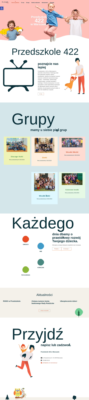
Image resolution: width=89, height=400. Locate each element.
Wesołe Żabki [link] (44, 196)
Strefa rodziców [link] (35, 2)
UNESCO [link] (26, 244)
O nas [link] (22, 2)
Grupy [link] (28, 2)
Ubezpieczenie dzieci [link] (68, 301)
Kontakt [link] (52, 2)
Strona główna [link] (15, 2)
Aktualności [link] (45, 2)
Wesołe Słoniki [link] (72, 152)
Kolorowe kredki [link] (72, 190)
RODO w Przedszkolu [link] (11, 301)
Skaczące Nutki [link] (17, 157)
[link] (1, 8)
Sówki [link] (44, 158)
